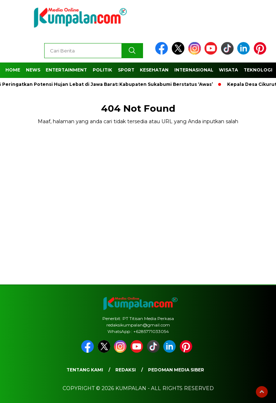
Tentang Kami (84, 369)
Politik (102, 70)
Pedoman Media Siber (176, 369)
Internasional (193, 70)
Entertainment (66, 70)
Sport (126, 70)
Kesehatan (154, 70)
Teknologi (258, 70)
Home (12, 70)
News (33, 70)
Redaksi (125, 369)
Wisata (228, 70)
